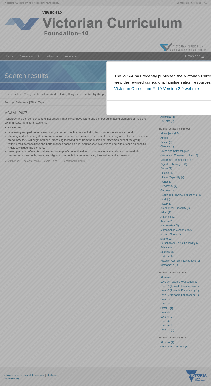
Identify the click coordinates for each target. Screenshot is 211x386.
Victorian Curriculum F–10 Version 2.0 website (156, 88)
